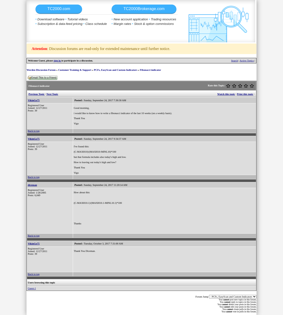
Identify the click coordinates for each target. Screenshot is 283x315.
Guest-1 (32, 288)
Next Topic (52, 94)
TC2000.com (58, 8)
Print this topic (245, 94)
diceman (32, 185)
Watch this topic (226, 94)
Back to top (34, 131)
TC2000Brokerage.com (144, 8)
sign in (58, 60)
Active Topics (247, 60)
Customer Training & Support (74, 70)
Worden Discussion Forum (41, 70)
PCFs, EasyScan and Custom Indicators (115, 70)
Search (234, 60)
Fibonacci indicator (150, 70)
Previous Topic (36, 94)
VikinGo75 (34, 100)
